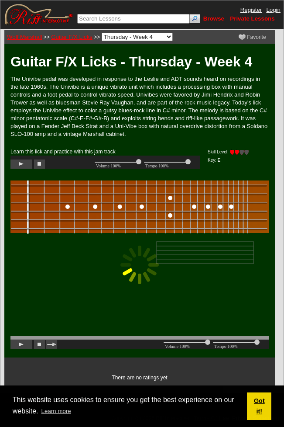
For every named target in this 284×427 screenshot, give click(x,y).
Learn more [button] (56, 411)
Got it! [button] (259, 406)
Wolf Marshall (24, 37)
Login (273, 10)
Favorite (252, 37)
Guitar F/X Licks (71, 37)
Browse (213, 18)
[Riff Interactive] (38, 14)
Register (251, 10)
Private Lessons (252, 18)
